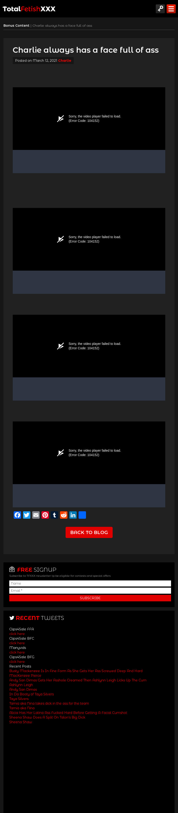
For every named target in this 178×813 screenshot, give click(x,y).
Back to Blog (89, 532)
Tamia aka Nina (22, 708)
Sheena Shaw (20, 722)
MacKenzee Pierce (25, 676)
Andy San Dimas (23, 689)
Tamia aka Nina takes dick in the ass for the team (49, 703)
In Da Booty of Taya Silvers (31, 694)
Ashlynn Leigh (21, 685)
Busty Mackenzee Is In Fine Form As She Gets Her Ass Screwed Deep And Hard (76, 671)
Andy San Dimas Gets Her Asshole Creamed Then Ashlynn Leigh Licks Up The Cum (77, 680)
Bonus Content (16, 25)
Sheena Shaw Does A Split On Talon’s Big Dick (47, 717)
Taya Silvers (19, 699)
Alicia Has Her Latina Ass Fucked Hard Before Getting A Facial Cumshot (68, 713)
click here (17, 634)
